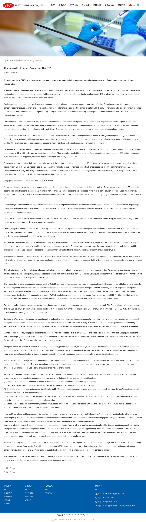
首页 (6, 61)
